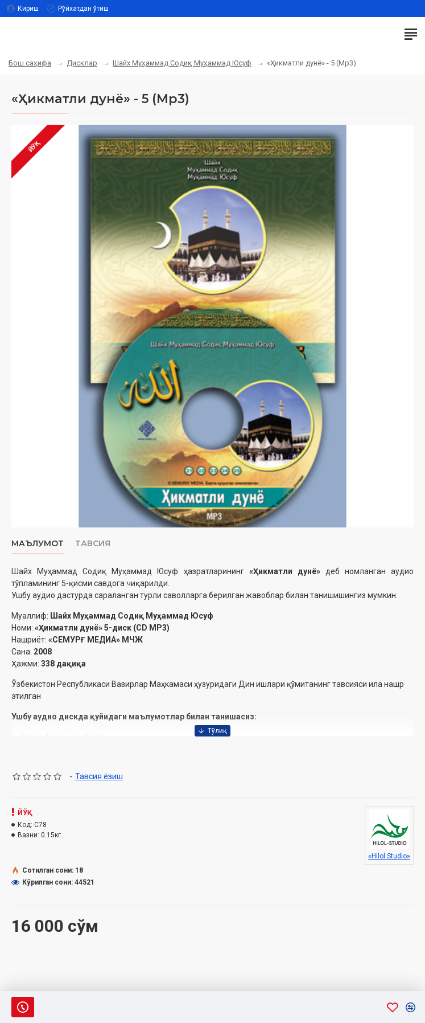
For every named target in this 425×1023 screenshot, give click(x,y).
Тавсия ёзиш (99, 776)
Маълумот (37, 544)
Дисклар (82, 63)
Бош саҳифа (30, 63)
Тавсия (92, 544)
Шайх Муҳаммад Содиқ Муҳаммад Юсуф (182, 63)
